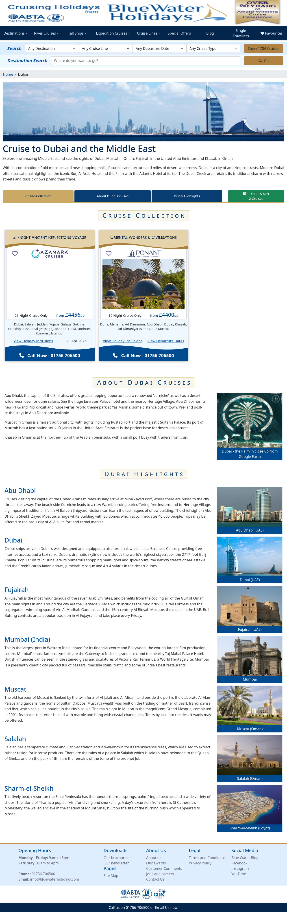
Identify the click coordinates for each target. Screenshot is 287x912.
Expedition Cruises (111, 33)
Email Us (162, 907)
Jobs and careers (160, 873)
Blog (210, 33)
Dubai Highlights (187, 196)
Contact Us (155, 879)
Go (264, 60)
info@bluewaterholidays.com (54, 879)
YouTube (238, 873)
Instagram (240, 868)
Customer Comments (164, 868)
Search (14, 48)
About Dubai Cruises (113, 196)
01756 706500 (43, 873)
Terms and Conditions (207, 857)
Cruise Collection (38, 196)
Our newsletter (116, 863)
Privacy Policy (200, 863)
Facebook (239, 863)
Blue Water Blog (245, 857)
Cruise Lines (147, 33)
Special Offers (179, 33)
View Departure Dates (166, 340)
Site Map (111, 875)
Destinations (13, 33)
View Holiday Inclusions (33, 340)
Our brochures (116, 857)
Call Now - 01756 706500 (49, 355)
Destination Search (27, 60)
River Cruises (45, 33)
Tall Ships (76, 33)
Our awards (156, 863)
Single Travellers (241, 33)
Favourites (272, 33)
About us (153, 857)
